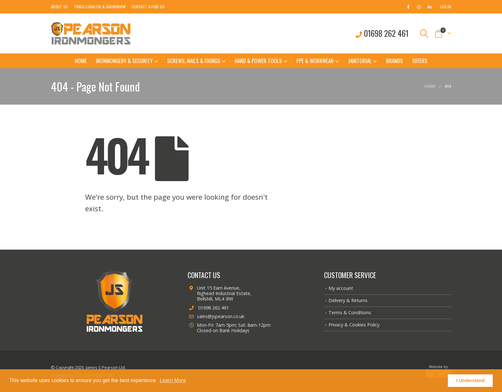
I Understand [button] (470, 380)
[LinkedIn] (429, 6)
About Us (59, 7)
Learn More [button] (173, 380)
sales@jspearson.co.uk (216, 316)
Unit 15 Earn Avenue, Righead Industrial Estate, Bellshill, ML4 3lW (219, 293)
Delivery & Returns (348, 300)
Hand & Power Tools (258, 61)
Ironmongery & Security (124, 61)
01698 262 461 (208, 308)
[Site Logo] (91, 33)
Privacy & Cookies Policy (353, 325)
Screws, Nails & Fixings (193, 61)
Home (81, 61)
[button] (424, 33)
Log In (445, 7)
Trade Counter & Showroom (100, 7)
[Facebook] (408, 6)
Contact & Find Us (148, 7)
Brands (394, 61)
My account (340, 288)
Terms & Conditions (349, 312)
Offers (419, 61)
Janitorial (360, 61)
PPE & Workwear (315, 61)
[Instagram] (418, 6)
